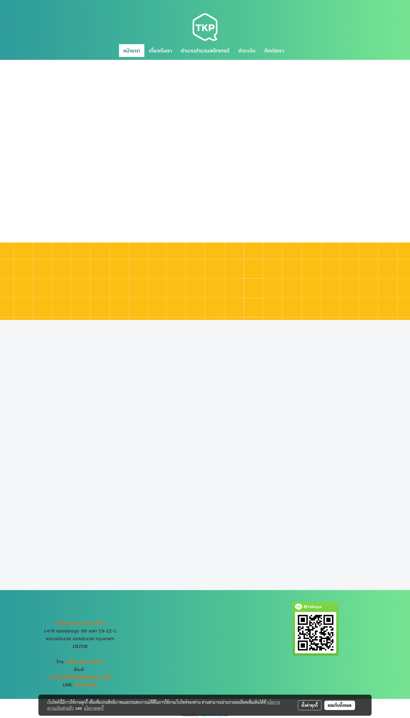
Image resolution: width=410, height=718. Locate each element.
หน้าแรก (131, 50)
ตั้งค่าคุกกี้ (310, 705)
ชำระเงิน (246, 50)
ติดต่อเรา (274, 50)
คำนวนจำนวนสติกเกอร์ (205, 50)
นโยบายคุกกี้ (94, 708)
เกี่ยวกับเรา (160, 50)
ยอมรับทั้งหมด (340, 705)
